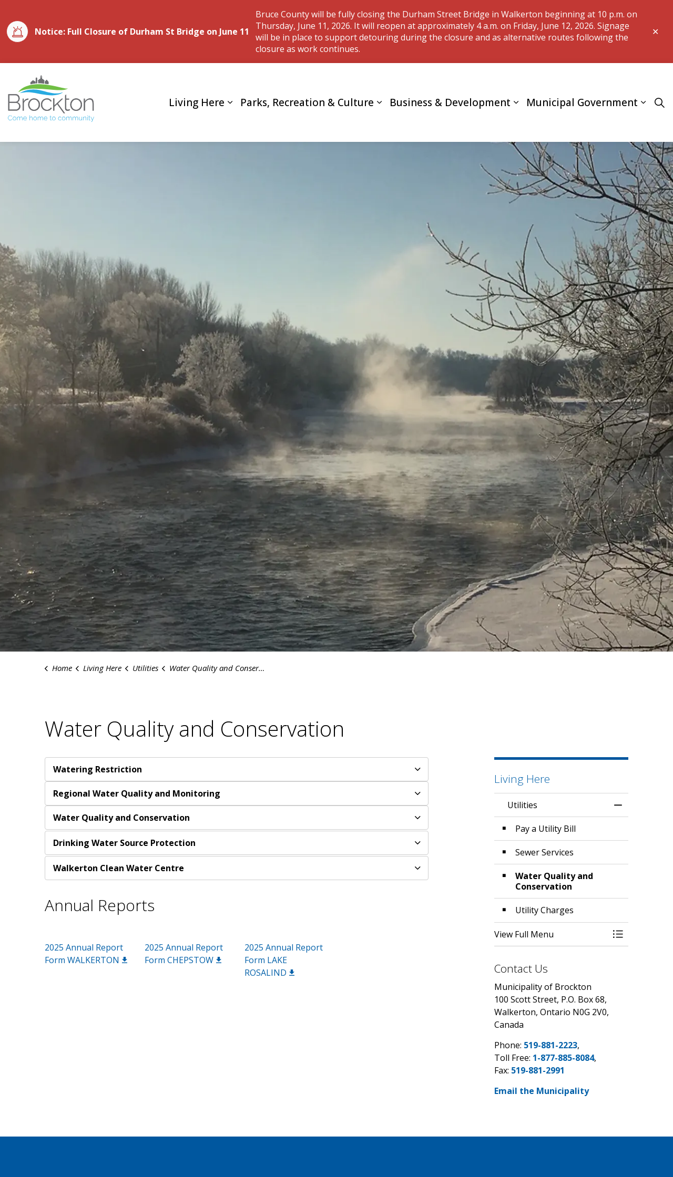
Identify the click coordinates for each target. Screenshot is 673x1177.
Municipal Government (582, 102)
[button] (550, 934)
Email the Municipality (541, 1091)
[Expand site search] (659, 102)
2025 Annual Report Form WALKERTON (86, 954)
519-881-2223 (550, 1045)
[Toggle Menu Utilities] (617, 934)
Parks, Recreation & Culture (307, 102)
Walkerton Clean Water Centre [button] (118, 868)
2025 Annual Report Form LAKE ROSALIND (283, 960)
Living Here (197, 102)
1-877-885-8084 (563, 1058)
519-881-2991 (538, 1070)
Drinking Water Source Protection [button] (124, 843)
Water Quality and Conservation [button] (121, 817)
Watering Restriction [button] (97, 769)
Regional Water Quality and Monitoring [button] (136, 793)
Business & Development (450, 102)
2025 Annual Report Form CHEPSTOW (184, 954)
